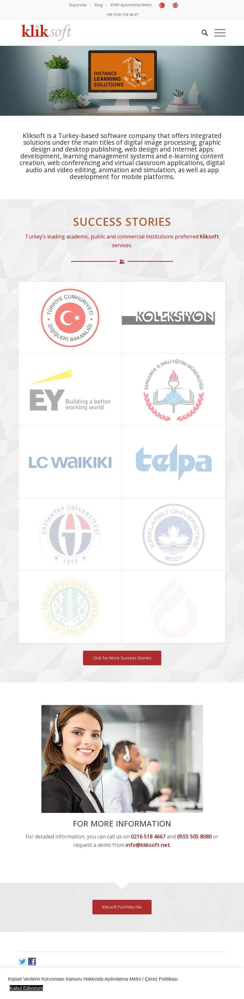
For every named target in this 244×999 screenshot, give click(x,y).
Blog (99, 4)
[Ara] (201, 33)
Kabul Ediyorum (26, 988)
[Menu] (217, 33)
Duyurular (78, 4)
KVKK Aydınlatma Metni (131, 4)
